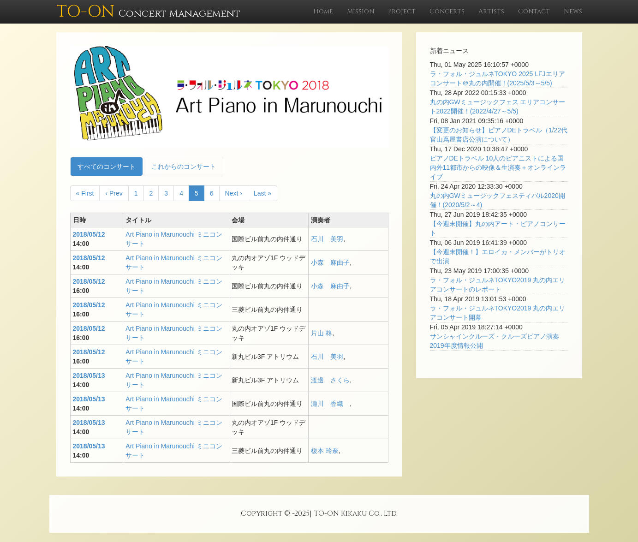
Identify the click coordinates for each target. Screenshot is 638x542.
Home (323, 11)
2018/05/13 (89, 375)
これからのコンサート (183, 166)
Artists (491, 11)
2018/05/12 (89, 234)
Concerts (447, 11)
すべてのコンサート (107, 166)
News (573, 11)
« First (85, 193)
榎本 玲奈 (325, 450)
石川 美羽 (327, 239)
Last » (262, 193)
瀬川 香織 (330, 403)
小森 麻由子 (330, 262)
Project (402, 11)
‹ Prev (113, 193)
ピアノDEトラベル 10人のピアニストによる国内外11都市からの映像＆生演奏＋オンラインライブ (498, 167)
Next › (233, 193)
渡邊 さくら (330, 380)
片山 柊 (321, 333)
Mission (360, 11)
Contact (534, 11)
